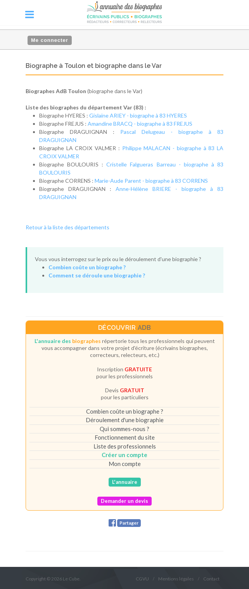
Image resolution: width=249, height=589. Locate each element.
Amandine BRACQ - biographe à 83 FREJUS (140, 123)
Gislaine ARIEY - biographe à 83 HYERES (138, 115)
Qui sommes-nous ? (124, 428)
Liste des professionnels (124, 446)
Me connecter (49, 40)
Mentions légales (176, 579)
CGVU (142, 579)
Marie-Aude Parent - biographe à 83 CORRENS (151, 180)
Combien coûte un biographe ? (124, 411)
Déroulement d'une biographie (125, 419)
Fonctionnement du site (125, 437)
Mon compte (125, 463)
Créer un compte (124, 454)
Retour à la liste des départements (67, 227)
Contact (211, 579)
